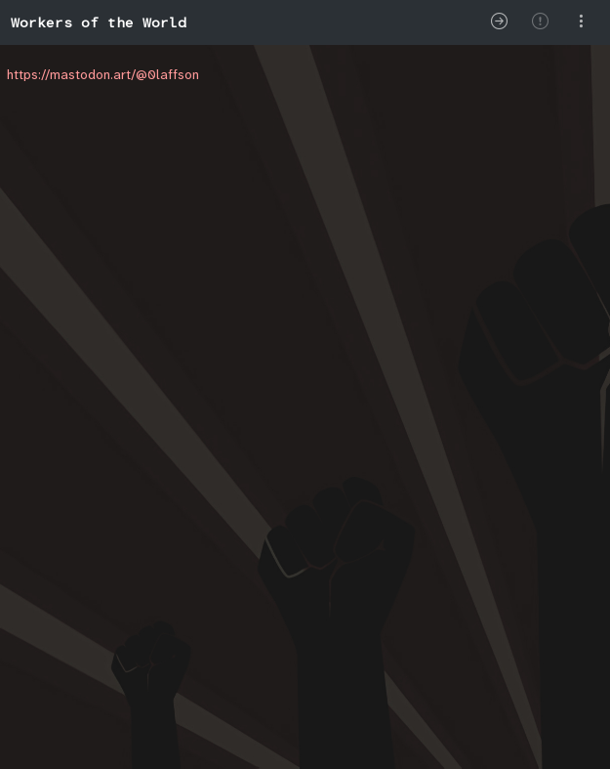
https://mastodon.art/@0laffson (103, 74)
